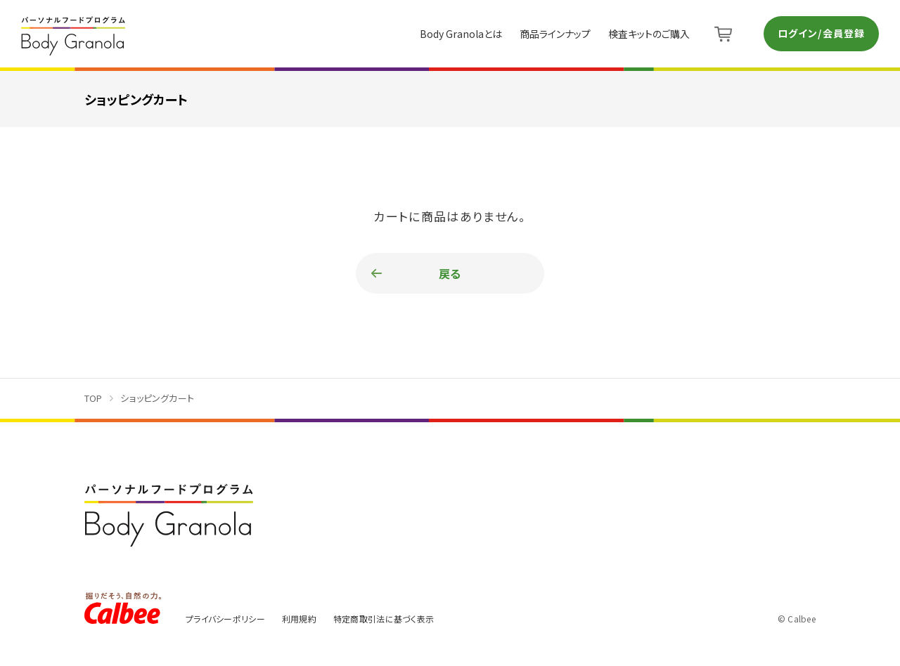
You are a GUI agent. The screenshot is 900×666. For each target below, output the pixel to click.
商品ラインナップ (555, 34)
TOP (93, 398)
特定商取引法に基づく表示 (383, 619)
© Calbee (797, 619)
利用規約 (299, 619)
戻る (450, 273)
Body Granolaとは (461, 34)
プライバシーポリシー (225, 619)
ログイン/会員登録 (821, 33)
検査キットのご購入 (649, 34)
